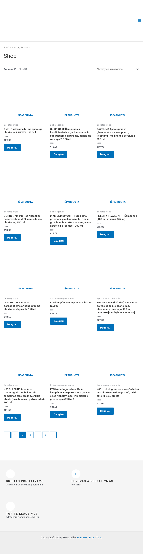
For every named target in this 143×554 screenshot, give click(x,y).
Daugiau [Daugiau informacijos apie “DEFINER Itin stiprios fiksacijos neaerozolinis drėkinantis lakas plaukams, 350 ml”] (14, 239)
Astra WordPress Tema (89, 537)
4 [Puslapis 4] (38, 440)
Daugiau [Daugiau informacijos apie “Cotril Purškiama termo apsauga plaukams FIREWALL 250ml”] (14, 148)
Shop (16, 47)
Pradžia (7, 47)
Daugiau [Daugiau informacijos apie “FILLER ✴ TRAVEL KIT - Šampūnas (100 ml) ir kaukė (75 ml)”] (107, 236)
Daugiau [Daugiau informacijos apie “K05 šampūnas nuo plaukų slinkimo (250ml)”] (60, 324)
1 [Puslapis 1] (15, 440)
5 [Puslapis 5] (45, 440)
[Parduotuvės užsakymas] (117, 68)
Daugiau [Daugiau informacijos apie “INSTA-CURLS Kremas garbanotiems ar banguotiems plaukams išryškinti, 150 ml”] (14, 327)
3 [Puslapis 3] (30, 440)
